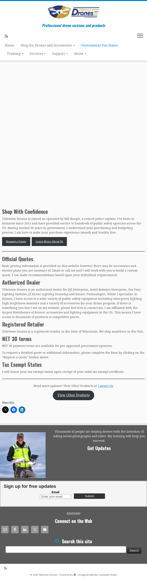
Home (9, 45)
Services (38, 54)
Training (15, 54)
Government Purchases (99, 45)
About (80, 54)
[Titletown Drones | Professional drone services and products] (73, 12)
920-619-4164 (73, 513)
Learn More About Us (49, 241)
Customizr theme (108, 575)
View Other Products (74, 395)
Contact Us (105, 386)
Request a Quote (16, 241)
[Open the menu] (140, 36)
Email (55, 492)
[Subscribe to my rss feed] (8, 36)
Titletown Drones (48, 575)
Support (60, 54)
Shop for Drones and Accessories (47, 45)
